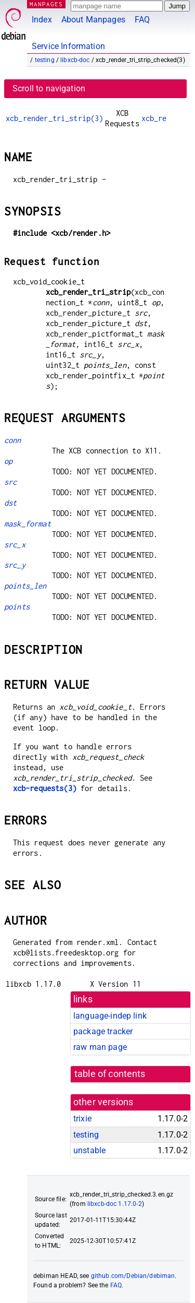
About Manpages (93, 20)
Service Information (68, 46)
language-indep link (110, 1016)
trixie (82, 1118)
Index (42, 20)
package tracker (103, 1031)
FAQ (142, 20)
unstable (89, 1150)
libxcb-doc (75, 60)
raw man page (100, 1047)
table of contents (110, 1074)
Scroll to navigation (48, 88)
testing (45, 60)
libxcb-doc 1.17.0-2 (114, 1204)
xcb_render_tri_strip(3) (54, 118)
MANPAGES (46, 4)
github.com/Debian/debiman (133, 1276)
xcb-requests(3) (44, 788)
